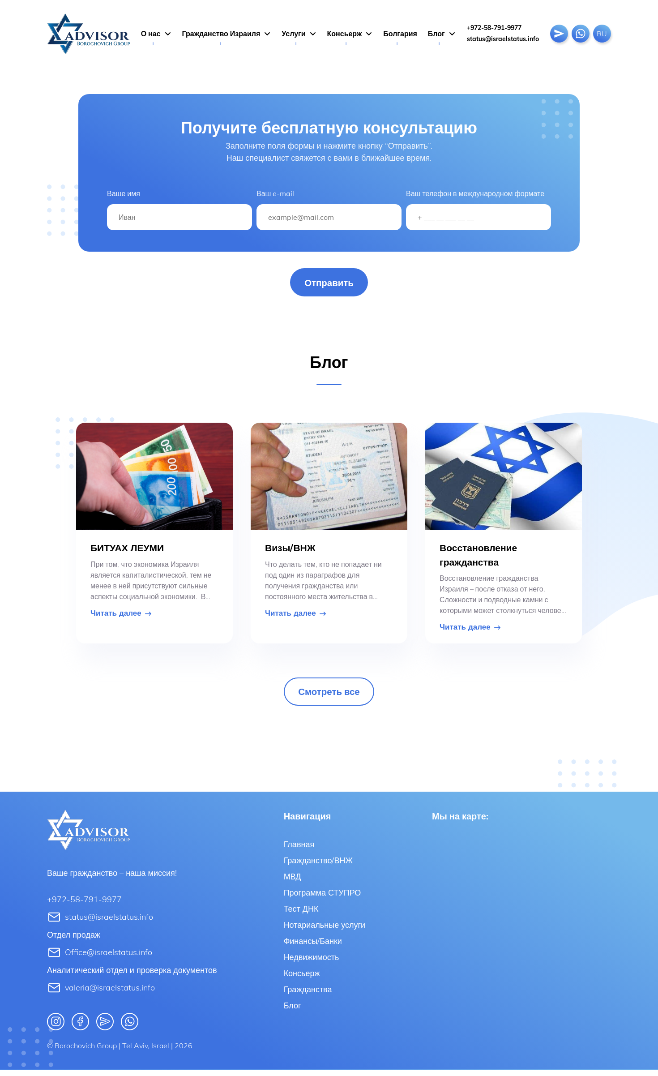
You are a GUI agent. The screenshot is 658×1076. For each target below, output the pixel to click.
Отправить (329, 283)
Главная (299, 849)
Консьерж (344, 33)
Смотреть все (329, 696)
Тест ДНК (301, 914)
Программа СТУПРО (322, 897)
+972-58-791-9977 (494, 28)
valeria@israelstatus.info (101, 993)
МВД (292, 881)
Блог (436, 33)
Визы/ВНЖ (290, 549)
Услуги (293, 33)
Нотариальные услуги (324, 930)
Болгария (400, 33)
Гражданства (308, 994)
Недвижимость (311, 962)
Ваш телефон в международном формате (475, 193)
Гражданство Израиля (221, 33)
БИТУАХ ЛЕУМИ (127, 549)
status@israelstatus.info (503, 39)
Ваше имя (123, 193)
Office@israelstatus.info (99, 958)
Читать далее (120, 615)
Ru (602, 33)
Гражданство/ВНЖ (318, 865)
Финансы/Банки (313, 946)
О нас (151, 33)
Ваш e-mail (275, 193)
